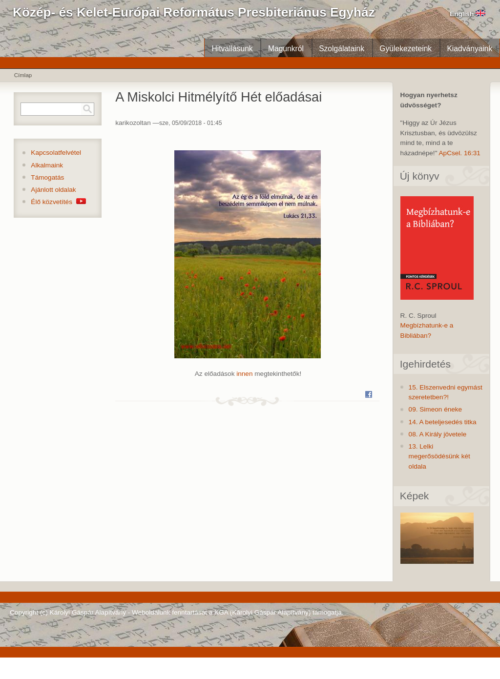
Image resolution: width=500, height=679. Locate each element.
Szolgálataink (341, 48)
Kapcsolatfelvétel (56, 152)
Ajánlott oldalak (53, 189)
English (467, 14)
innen (244, 373)
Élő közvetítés (58, 202)
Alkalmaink (47, 165)
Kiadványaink (469, 48)
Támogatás (47, 177)
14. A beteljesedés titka (443, 422)
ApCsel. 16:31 (459, 153)
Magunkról (286, 48)
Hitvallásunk (231, 48)
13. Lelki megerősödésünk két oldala (439, 456)
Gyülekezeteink (405, 48)
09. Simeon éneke (435, 409)
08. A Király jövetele (438, 434)
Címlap (23, 75)
